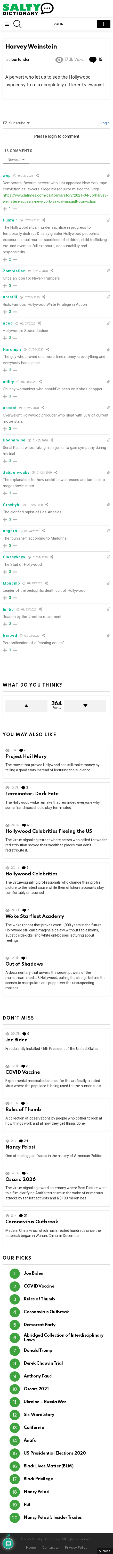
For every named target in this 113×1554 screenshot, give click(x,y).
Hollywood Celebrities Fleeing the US (48, 831)
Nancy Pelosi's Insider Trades (53, 1517)
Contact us (50, 1547)
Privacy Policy (76, 1547)
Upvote (26, 706)
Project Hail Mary (25, 756)
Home (31, 1547)
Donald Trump (38, 1350)
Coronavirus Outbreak (31, 1221)
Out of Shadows (24, 964)
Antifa (30, 1440)
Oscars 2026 (20, 1179)
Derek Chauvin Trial (43, 1363)
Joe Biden (16, 1040)
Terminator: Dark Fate (31, 793)
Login (105, 123)
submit (103, 24)
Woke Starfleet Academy (34, 916)
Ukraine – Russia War (45, 1402)
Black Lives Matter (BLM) (48, 1466)
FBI (27, 1505)
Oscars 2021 (36, 1389)
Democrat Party (39, 1325)
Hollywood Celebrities (31, 874)
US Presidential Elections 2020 (55, 1453)
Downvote (85, 706)
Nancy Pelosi (20, 1147)
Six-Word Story (39, 1415)
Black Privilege (38, 1479)
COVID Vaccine (22, 1072)
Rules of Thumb (23, 1109)
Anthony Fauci (38, 1376)
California (34, 1428)
